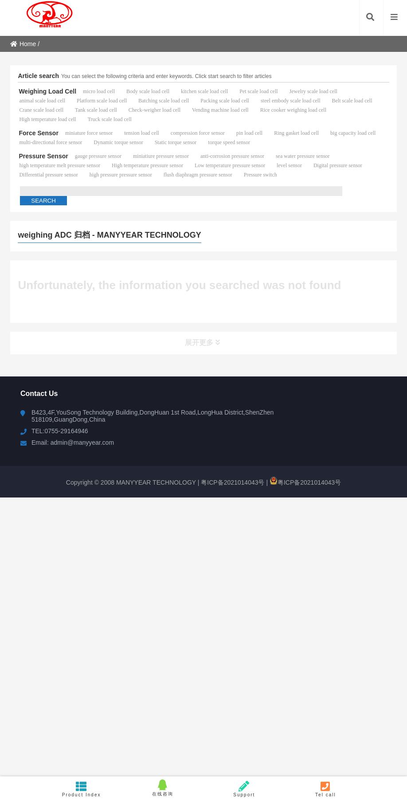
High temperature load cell (47, 119)
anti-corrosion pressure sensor (232, 156)
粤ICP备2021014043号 (231, 482)
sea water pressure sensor (303, 156)
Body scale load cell (147, 91)
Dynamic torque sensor (118, 142)
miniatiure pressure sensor (161, 156)
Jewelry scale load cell (313, 91)
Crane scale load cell (41, 110)
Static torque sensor (176, 142)
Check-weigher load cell (154, 110)
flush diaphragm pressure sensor (198, 175)
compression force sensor (198, 133)
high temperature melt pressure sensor (59, 165)
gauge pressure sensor (98, 156)
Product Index (81, 789)
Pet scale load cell (258, 91)
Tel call (326, 789)
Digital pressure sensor (337, 165)
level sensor (289, 165)
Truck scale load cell (110, 119)
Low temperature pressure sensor (230, 165)
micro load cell (99, 91)
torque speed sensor (229, 142)
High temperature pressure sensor (147, 165)
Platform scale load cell (102, 101)
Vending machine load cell (220, 110)
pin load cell (249, 133)
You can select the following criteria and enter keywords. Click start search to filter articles (166, 76)
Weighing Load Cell (47, 91)
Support (244, 789)
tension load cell (141, 133)
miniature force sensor (89, 133)
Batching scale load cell (163, 101)
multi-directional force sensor (50, 142)
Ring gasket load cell (296, 133)
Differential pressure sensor (48, 175)
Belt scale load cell (352, 101)
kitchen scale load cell (204, 91)
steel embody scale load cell (291, 101)
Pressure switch (260, 175)
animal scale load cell (42, 101)
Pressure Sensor (43, 156)
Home (23, 43)
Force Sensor (38, 133)
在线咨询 (163, 787)
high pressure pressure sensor (121, 175)
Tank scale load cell (96, 110)
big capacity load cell (353, 133)
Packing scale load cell (224, 101)
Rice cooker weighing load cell (293, 110)
